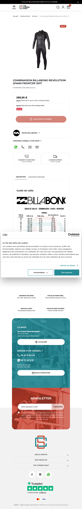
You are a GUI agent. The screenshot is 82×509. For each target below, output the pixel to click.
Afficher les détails (67, 265)
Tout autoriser (66, 272)
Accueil (15, 16)
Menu (14, 7)
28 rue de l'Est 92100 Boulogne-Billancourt (28, 334)
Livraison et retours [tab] (36, 177)
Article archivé (25, 16)
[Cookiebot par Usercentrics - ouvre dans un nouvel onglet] (69, 234)
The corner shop (41, 465)
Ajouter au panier (41, 119)
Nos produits (41, 460)
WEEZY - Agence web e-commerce (26, 505)
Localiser (41, 342)
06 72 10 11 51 (25, 360)
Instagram (40, 474)
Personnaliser (40, 272)
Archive (34, 16)
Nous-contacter (41, 373)
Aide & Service (41, 454)
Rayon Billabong (25, 133)
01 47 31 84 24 (26, 355)
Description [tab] (21, 177)
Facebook (32, 474)
